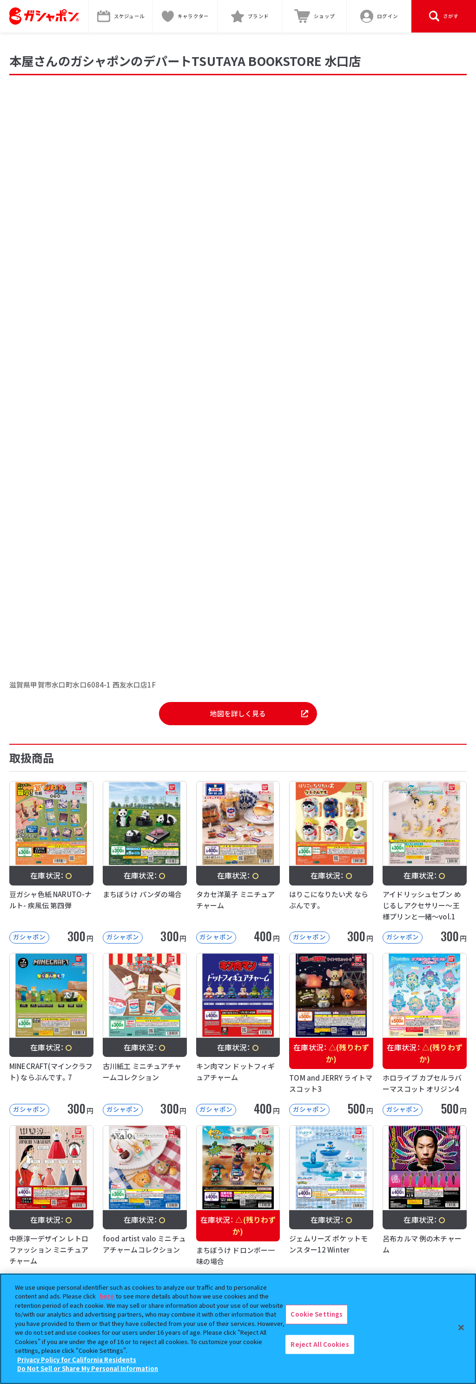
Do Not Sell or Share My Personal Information (87, 1368)
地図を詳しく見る (259, 713)
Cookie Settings (317, 1314)
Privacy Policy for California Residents (76, 1359)
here (106, 1296)
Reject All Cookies (320, 1344)
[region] (238, 1328)
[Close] (461, 1327)
